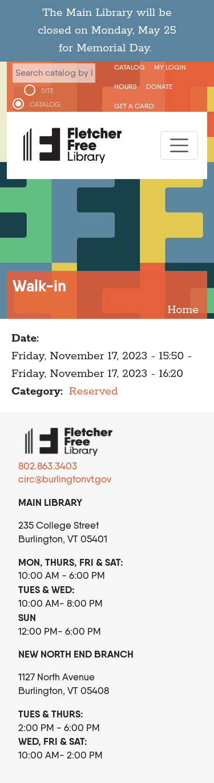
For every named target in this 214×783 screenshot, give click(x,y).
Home (183, 310)
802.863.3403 (47, 466)
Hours (125, 86)
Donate (159, 86)
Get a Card (134, 106)
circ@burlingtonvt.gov (64, 479)
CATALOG (45, 104)
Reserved (93, 391)
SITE (47, 91)
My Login (170, 67)
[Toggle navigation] (179, 145)
